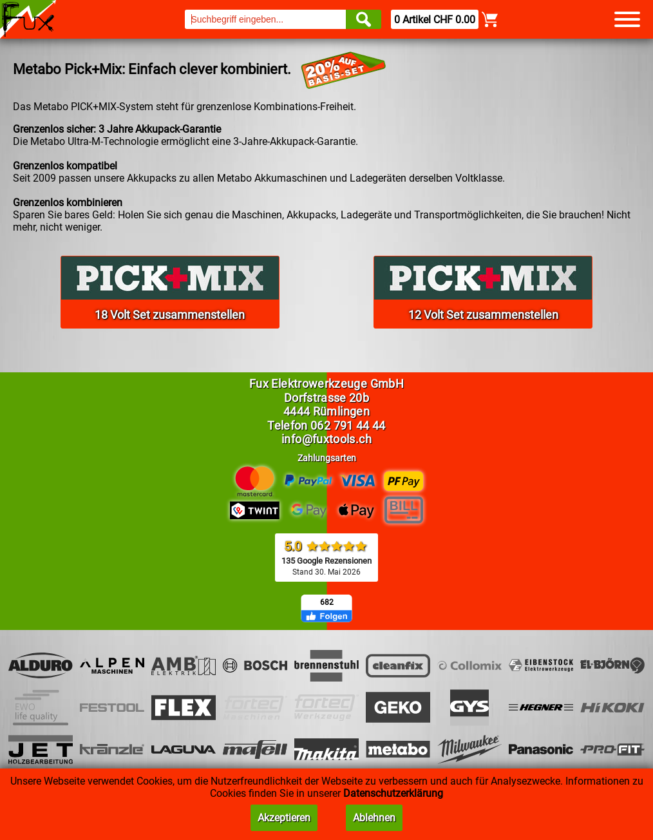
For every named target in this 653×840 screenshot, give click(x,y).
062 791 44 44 (348, 425)
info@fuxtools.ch (326, 439)
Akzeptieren (284, 818)
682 (327, 602)
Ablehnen (374, 818)
